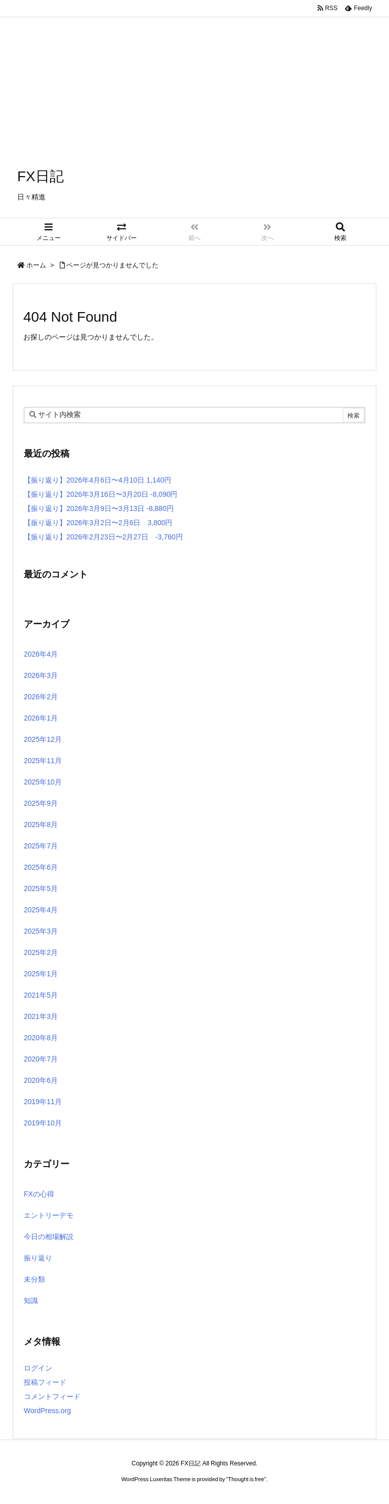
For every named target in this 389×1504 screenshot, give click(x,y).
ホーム (36, 265)
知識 (31, 1300)
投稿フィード (45, 1382)
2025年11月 (43, 761)
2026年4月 (41, 654)
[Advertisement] (194, 71)
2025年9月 (41, 803)
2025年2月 (41, 952)
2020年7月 (41, 1059)
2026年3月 (41, 675)
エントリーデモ (48, 1215)
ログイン (38, 1368)
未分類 (34, 1279)
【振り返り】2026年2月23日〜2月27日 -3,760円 (103, 537)
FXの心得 (39, 1194)
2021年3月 (41, 1016)
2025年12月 (43, 739)
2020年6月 (41, 1080)
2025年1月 (41, 974)
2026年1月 (41, 718)
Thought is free (246, 1479)
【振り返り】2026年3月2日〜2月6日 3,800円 (98, 523)
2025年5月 (41, 888)
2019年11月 (43, 1102)
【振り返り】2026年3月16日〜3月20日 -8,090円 (100, 494)
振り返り (38, 1258)
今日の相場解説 (48, 1237)
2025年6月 (41, 867)
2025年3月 (41, 931)
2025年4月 (41, 910)
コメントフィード (52, 1396)
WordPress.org (47, 1411)
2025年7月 (41, 846)
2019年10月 (43, 1123)
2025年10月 (43, 782)
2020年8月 (41, 1038)
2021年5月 (41, 995)
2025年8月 (41, 825)
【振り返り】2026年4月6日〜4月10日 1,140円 (97, 480)
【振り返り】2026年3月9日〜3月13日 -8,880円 (99, 508)
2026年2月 (41, 697)
